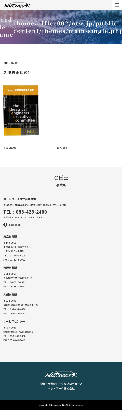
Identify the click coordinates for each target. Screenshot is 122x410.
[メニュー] (117, 5)
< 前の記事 (10, 148)
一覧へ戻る (61, 148)
